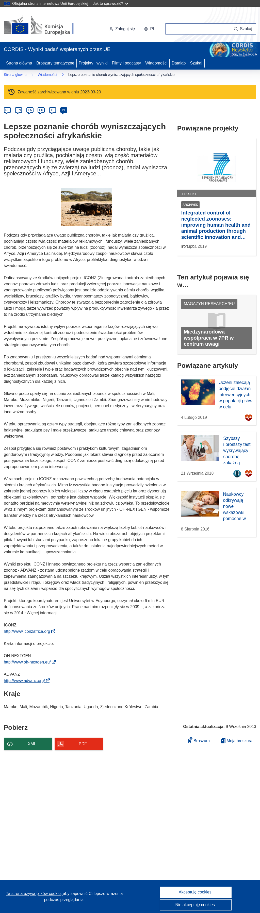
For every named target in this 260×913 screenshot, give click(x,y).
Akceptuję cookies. (196, 892)
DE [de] (7, 110)
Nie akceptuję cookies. (195, 905)
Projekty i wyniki (93, 63)
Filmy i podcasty (126, 63)
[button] (149, 29)
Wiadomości (156, 63)
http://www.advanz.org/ (26, 680)
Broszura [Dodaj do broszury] (199, 740)
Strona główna (19, 63)
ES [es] (30, 110)
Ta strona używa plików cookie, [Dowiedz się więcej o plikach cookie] (34, 893)
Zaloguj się (122, 29)
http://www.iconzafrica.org (28, 631)
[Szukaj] (243, 29)
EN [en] (19, 110)
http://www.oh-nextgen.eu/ (29, 662)
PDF (83, 744)
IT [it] (52, 110)
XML (32, 744)
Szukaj (196, 63)
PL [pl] (64, 110)
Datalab (179, 63)
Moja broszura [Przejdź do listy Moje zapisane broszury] (236, 740)
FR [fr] (41, 110)
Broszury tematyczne (55, 63)
